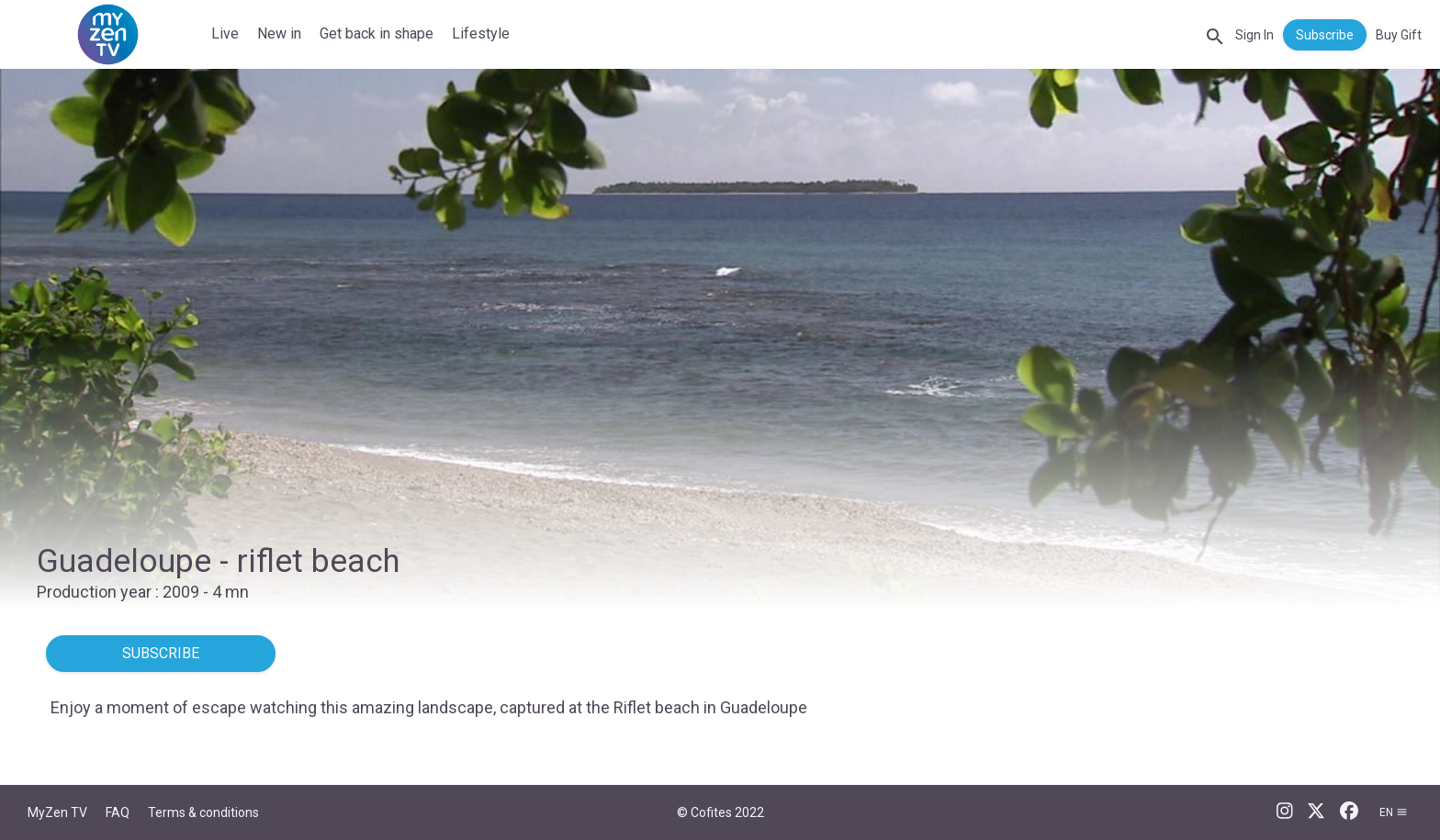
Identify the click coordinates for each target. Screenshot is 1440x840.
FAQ (117, 812)
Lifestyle (481, 33)
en (1393, 812)
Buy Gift (1399, 35)
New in (279, 33)
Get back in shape (376, 33)
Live (225, 33)
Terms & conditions (203, 812)
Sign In (1254, 35)
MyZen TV (57, 812)
